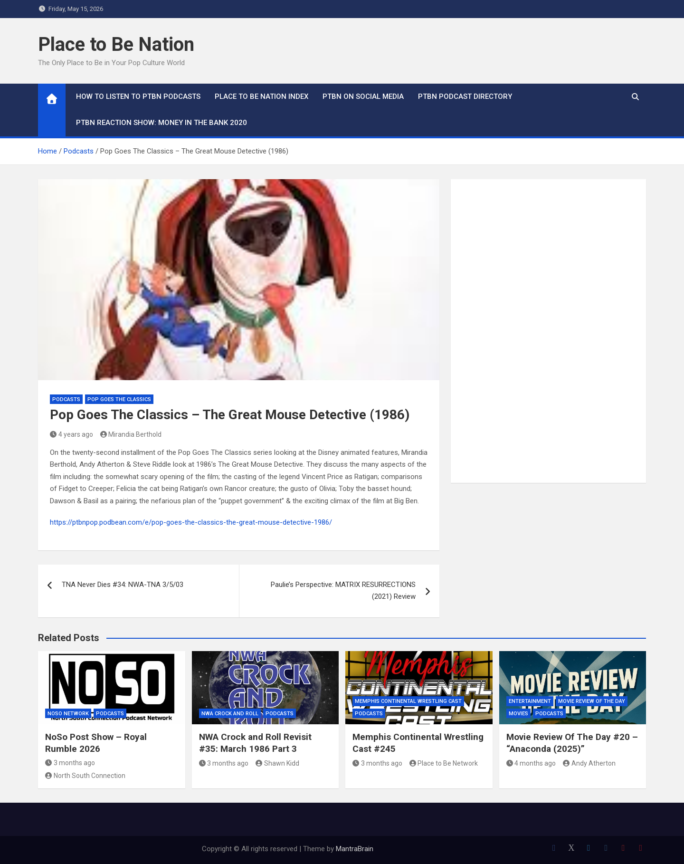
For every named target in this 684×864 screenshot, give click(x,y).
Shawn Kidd (277, 763)
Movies (518, 713)
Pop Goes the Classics (119, 399)
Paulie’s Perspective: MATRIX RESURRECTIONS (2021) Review (343, 590)
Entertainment (530, 701)
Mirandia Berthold (131, 434)
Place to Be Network (443, 763)
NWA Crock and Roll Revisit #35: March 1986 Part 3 (255, 742)
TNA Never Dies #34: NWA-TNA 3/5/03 (122, 584)
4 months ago (531, 763)
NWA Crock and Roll (229, 713)
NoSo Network (68, 713)
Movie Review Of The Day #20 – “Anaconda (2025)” (572, 742)
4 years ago (71, 434)
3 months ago (70, 763)
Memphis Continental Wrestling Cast (408, 701)
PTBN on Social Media (363, 96)
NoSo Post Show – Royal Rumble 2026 (96, 742)
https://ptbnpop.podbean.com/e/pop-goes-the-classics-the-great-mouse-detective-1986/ (191, 522)
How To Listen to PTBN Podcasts (138, 96)
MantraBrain (354, 849)
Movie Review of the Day (591, 701)
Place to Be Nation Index (261, 96)
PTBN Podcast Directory (465, 96)
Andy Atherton (589, 763)
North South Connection (85, 775)
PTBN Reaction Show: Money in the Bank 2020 (161, 122)
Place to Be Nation (116, 44)
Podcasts (66, 399)
